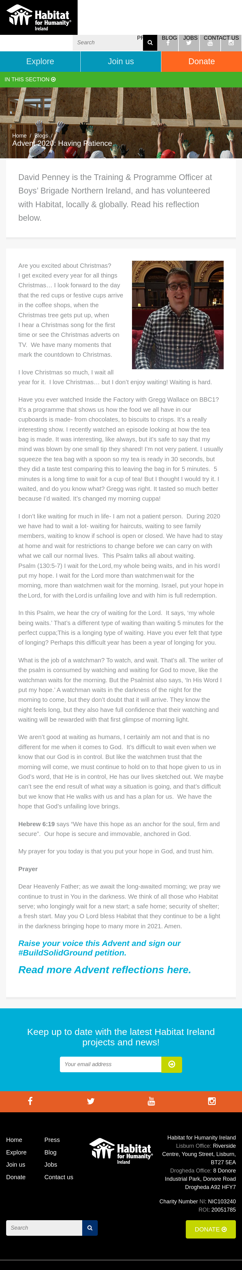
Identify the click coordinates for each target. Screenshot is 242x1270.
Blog (169, 25)
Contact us (221, 25)
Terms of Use (139, 1256)
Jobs (190, 25)
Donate (201, 42)
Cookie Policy (177, 1256)
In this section (30, 61)
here (178, 951)
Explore (40, 42)
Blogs (41, 117)
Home (19, 117)
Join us (121, 42)
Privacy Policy (217, 1256)
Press (146, 25)
